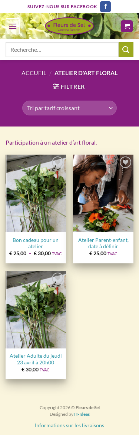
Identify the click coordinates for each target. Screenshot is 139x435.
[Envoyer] (126, 49)
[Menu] (13, 26)
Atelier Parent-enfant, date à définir (103, 243)
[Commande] (69, 108)
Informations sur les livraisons (69, 425)
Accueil (33, 72)
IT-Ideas (82, 414)
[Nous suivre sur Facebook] (105, 6)
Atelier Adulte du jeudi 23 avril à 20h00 (36, 359)
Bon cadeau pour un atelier (36, 243)
